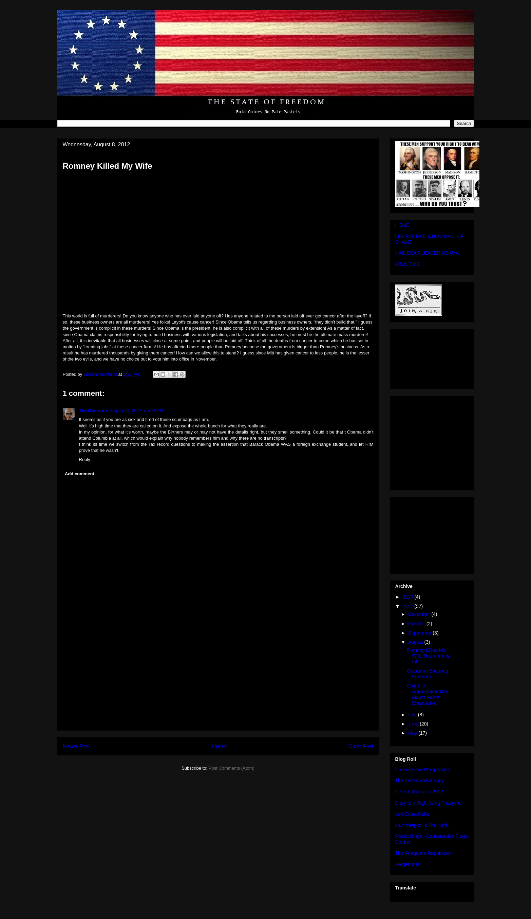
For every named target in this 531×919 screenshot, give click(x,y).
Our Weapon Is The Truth (422, 825)
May (413, 733)
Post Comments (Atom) (231, 768)
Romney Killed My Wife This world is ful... (428, 655)
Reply (84, 459)
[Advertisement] (218, 682)
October (417, 623)
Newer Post (76, 746)
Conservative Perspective (422, 769)
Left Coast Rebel (413, 814)
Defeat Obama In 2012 (419, 791)
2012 (408, 606)
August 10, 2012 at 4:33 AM (136, 410)
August (416, 642)
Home (219, 746)
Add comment (79, 473)
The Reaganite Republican (423, 853)
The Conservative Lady (419, 780)
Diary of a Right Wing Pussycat (428, 803)
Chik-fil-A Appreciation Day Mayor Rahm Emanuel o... (427, 694)
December (419, 614)
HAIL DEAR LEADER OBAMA (427, 253)
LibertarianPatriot (100, 374)
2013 (408, 597)
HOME (402, 225)
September (420, 633)
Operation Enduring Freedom (427, 673)
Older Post (361, 746)
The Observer (93, 410)
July (413, 714)
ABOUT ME (407, 264)
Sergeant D (407, 864)
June (414, 724)
